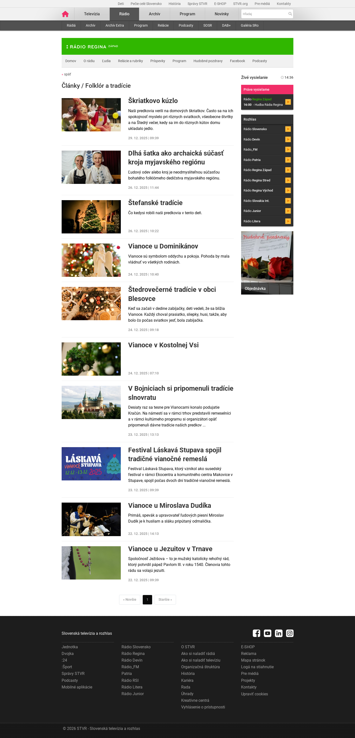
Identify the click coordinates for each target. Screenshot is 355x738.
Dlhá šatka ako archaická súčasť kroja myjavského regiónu (176, 157)
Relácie (163, 25)
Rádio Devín (132, 660)
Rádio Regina (133, 653)
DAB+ (226, 25)
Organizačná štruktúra (200, 667)
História (175, 4)
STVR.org (240, 4)
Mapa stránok (253, 660)
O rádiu (89, 61)
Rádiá (71, 25)
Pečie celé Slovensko (146, 4)
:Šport (67, 667)
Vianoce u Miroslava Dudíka (169, 506)
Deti (121, 4)
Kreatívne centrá (195, 700)
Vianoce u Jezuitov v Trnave (170, 549)
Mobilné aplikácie (77, 687)
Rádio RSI (130, 680)
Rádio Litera (132, 687)
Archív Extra (115, 25)
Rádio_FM (130, 667)
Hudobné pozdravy (208, 61)
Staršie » (165, 599)
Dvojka (68, 653)
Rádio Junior (133, 693)
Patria (127, 673)
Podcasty (186, 25)
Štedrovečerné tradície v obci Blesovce (172, 294)
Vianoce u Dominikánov (163, 246)
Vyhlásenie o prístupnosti (203, 707)
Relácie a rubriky (130, 61)
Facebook (237, 61)
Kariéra (187, 680)
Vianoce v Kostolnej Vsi (163, 345)
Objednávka (255, 288)
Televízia (92, 14)
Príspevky (157, 61)
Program (141, 25)
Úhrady (187, 693)
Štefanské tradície (155, 203)
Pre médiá (263, 4)
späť (66, 74)
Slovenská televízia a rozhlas (87, 633)
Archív (90, 25)
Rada (185, 687)
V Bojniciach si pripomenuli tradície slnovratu (180, 393)
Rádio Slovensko (136, 647)
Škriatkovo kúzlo (153, 101)
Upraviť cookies (254, 694)
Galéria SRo (250, 25)
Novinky (222, 14)
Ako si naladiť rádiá (198, 653)
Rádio (124, 14)
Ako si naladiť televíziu (200, 660)
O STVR (188, 647)
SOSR (207, 25)
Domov (70, 61)
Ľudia (106, 61)
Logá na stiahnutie (257, 667)
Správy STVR (198, 4)
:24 (64, 660)
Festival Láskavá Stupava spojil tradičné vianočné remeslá (174, 454)
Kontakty (284, 4)
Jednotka (70, 647)
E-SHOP (220, 4)
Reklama (248, 653)
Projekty (248, 680)
